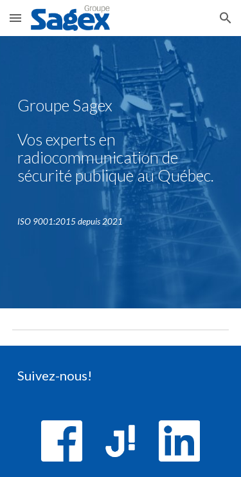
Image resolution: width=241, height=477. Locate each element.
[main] (120, 146)
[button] (15, 17)
